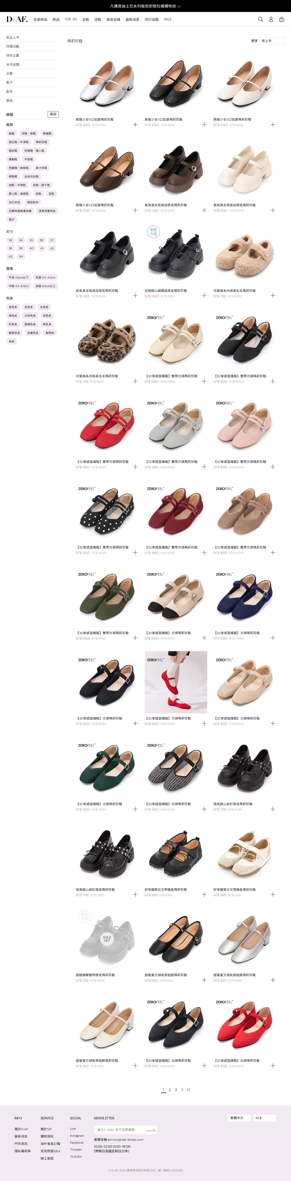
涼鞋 (97, 19)
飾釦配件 (33, 202)
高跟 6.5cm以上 (46, 286)
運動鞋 (13, 159)
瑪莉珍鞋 (41, 142)
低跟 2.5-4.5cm (45, 277)
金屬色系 (33, 333)
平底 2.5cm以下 (19, 277)
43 (10, 256)
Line (73, 1129)
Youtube (76, 1156)
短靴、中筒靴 (17, 185)
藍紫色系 (14, 333)
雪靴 (51, 194)
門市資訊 (21, 1144)
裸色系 (13, 315)
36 (41, 240)
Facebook (77, 1143)
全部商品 (40, 19)
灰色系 (44, 307)
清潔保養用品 (47, 211)
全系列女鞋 (32, 176)
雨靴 (39, 194)
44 (21, 256)
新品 (56, 19)
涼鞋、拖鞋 (29, 133)
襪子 (11, 219)
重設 (53, 114)
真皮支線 (113, 19)
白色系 (29, 307)
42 (52, 248)
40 (31, 248)
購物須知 (47, 1136)
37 (52, 240)
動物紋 (50, 333)
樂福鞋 (47, 133)
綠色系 (47, 324)
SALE (168, 19)
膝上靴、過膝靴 (19, 194)
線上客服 (47, 1158)
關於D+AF (21, 1129)
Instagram (77, 1136)
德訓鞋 (13, 151)
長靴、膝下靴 (41, 185)
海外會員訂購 (50, 1144)
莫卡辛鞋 (41, 168)
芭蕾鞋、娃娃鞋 (19, 168)
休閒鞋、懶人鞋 (35, 151)
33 (10, 240)
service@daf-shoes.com (127, 1140)
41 (42, 248)
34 (20, 240)
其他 (11, 341)
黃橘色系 (30, 324)
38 (10, 248)
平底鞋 (29, 159)
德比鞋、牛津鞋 (19, 142)
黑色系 (13, 307)
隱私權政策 (22, 1151)
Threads (76, 1149)
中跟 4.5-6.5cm (19, 286)
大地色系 (30, 315)
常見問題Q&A (51, 1151)
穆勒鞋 (13, 176)
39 (20, 248)
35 (31, 240)
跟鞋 (11, 133)
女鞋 (85, 19)
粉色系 (47, 315)
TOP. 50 (71, 19)
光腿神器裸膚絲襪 (20, 211)
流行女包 (14, 202)
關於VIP (46, 1129)
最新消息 (132, 19)
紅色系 (13, 324)
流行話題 (152, 19)
